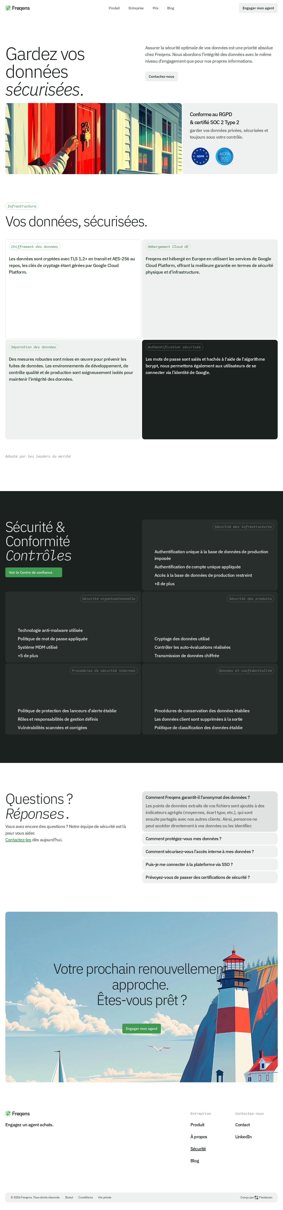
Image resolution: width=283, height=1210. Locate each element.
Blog (170, 8)
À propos (198, 1137)
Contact (242, 1125)
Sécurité (198, 1149)
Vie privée (104, 1197)
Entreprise (136, 8)
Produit (114, 8)
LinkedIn (243, 1137)
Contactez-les (18, 840)
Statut (69, 1197)
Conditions (85, 1197)
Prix (155, 8)
